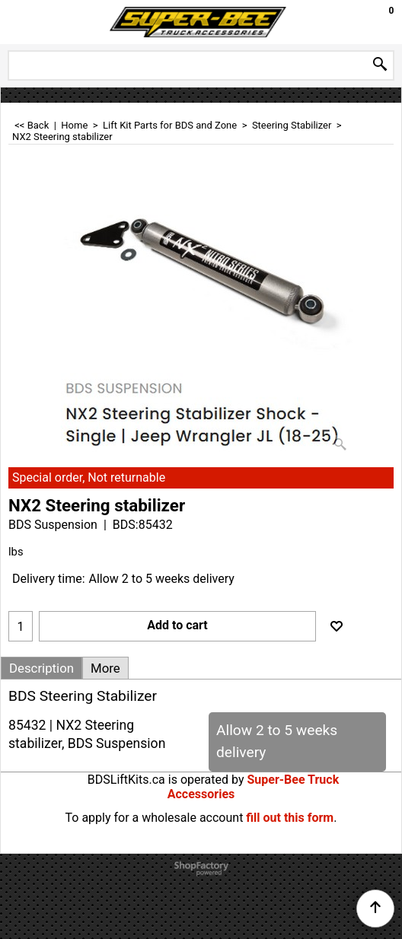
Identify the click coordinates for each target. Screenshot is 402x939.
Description (41, 668)
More (105, 668)
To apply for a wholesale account (154, 817)
